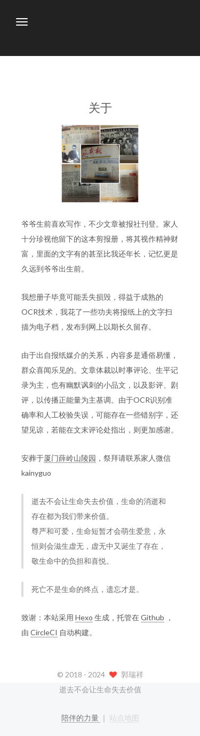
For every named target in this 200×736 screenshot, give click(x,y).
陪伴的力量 (80, 717)
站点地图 (124, 717)
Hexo (84, 617)
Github (152, 617)
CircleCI (44, 632)
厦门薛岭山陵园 (70, 457)
